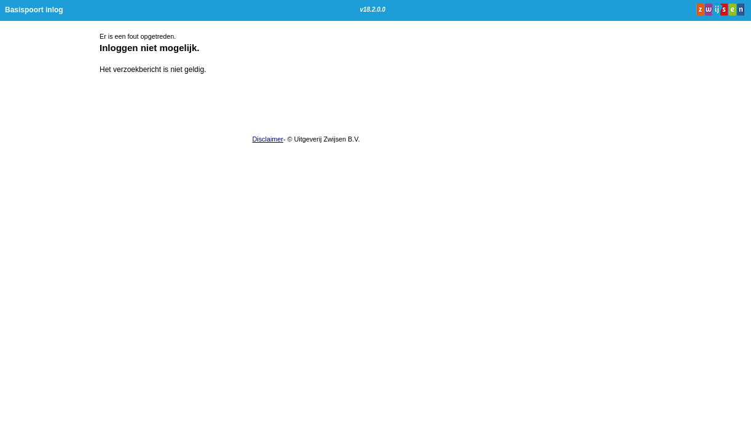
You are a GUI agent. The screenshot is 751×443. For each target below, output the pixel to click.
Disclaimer (268, 139)
